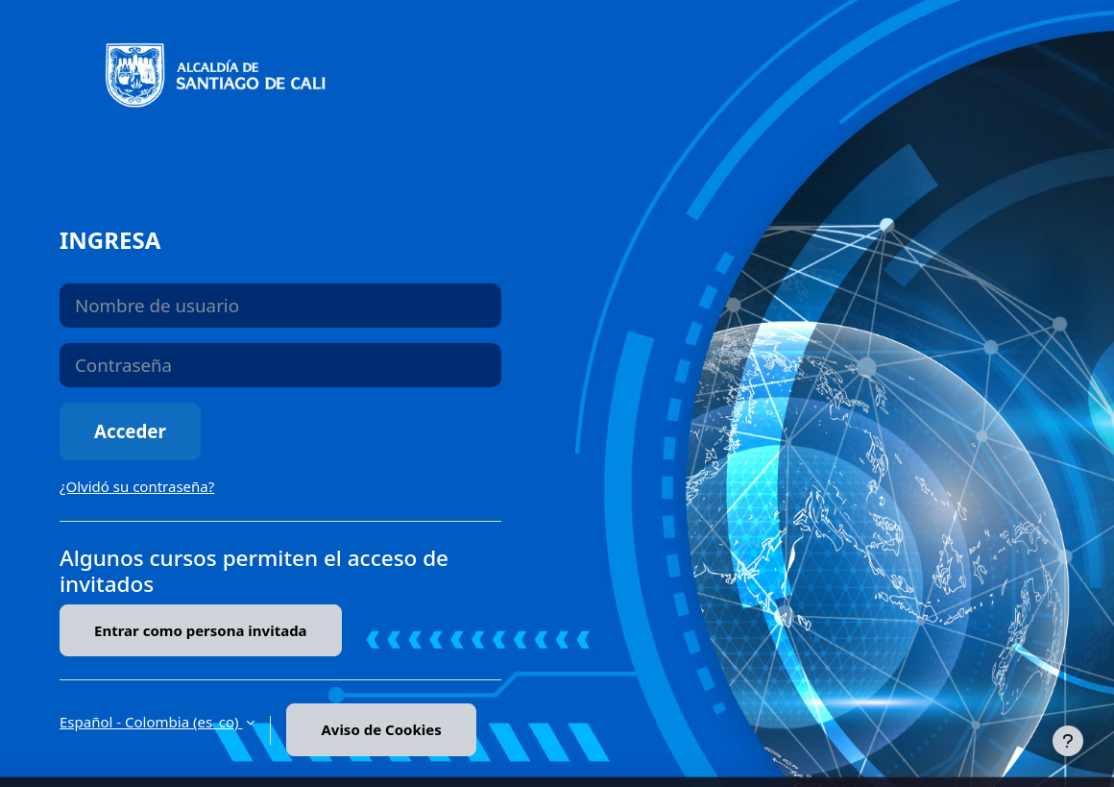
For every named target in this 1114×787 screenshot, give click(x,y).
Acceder (130, 431)
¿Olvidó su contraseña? (137, 486)
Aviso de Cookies (381, 729)
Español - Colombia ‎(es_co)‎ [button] (151, 721)
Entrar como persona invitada (200, 630)
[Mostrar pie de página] (1068, 741)
